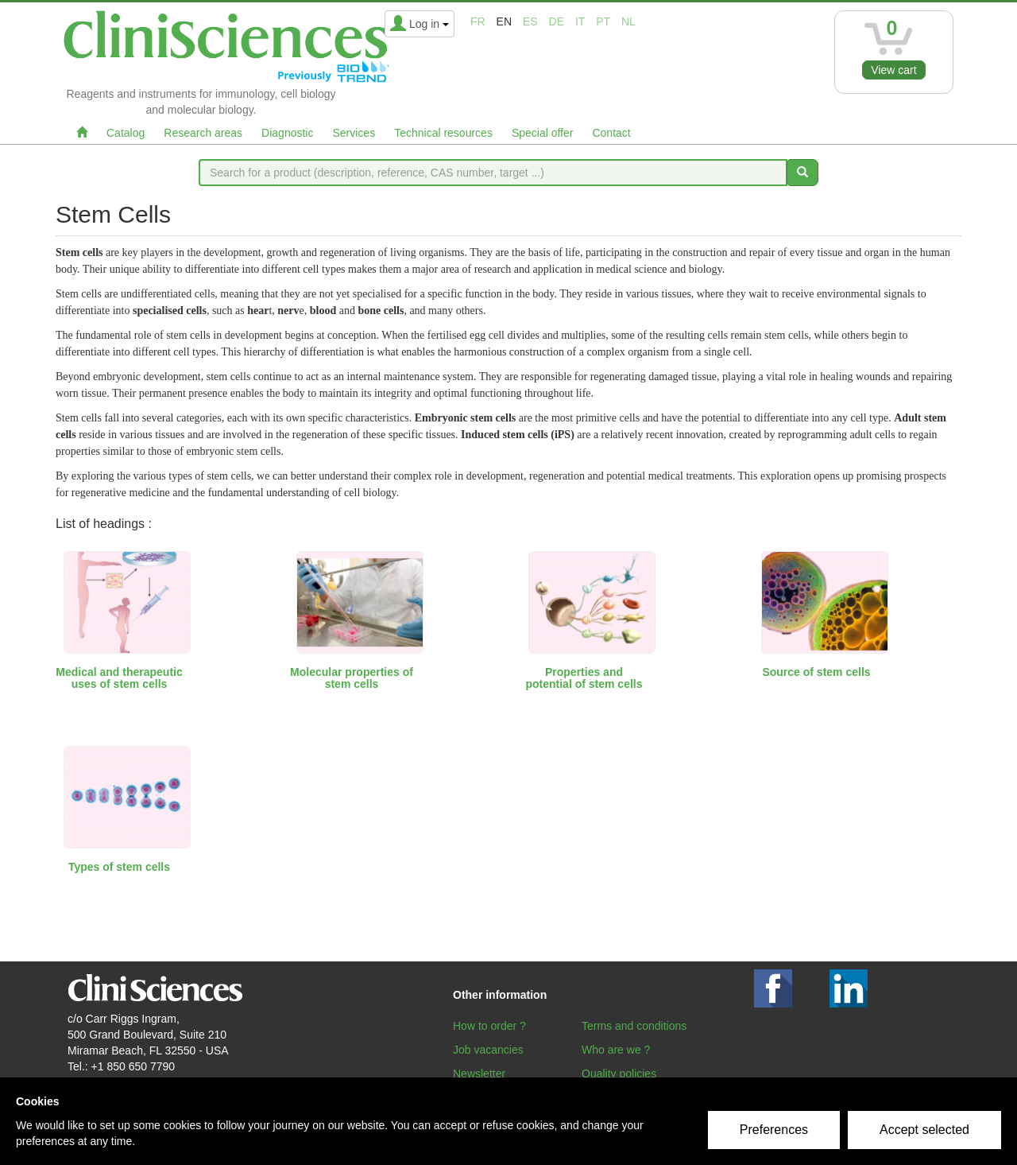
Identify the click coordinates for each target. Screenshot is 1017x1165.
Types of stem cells (119, 866)
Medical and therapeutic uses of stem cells (119, 678)
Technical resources (443, 132)
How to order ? (489, 1025)
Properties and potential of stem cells (583, 678)
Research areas (203, 132)
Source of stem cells (816, 672)
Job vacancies (488, 1049)
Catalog (125, 132)
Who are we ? (616, 1049)
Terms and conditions (634, 1025)
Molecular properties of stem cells (351, 678)
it (580, 21)
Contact (611, 132)
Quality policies (619, 1073)
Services (353, 132)
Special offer (543, 132)
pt (603, 21)
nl (628, 21)
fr (477, 21)
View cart (893, 70)
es (530, 21)
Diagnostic (287, 132)
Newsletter (479, 1073)
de (556, 21)
